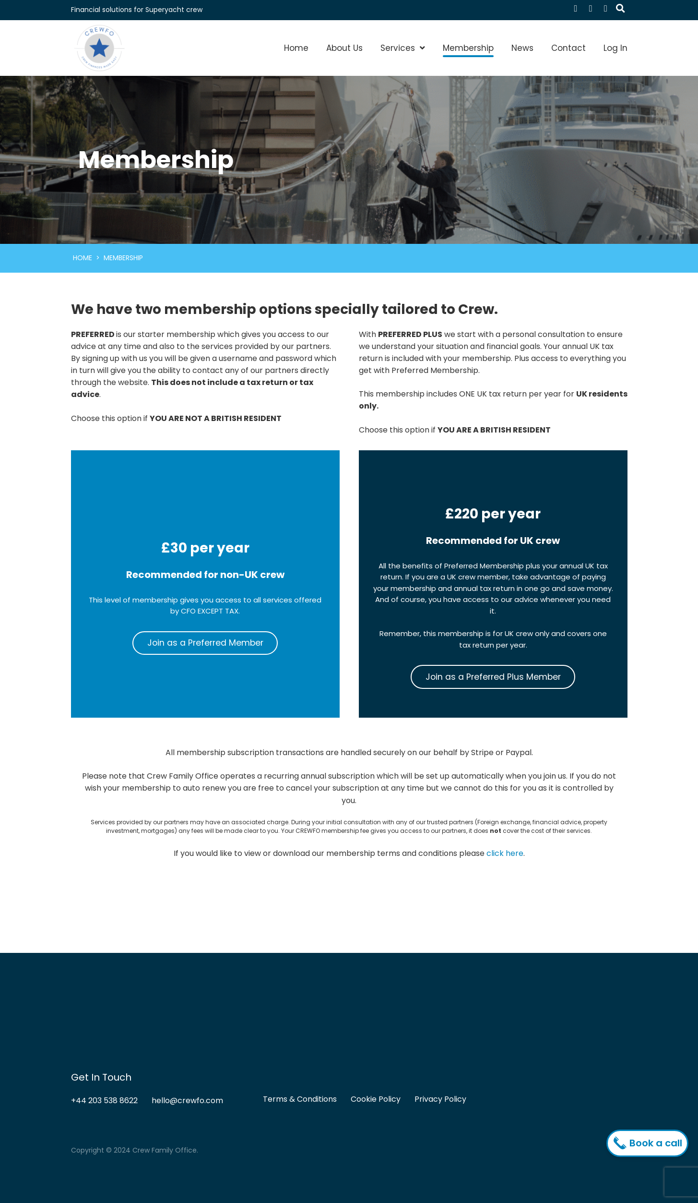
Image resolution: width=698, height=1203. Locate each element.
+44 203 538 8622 (104, 1100)
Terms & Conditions (300, 1099)
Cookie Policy (376, 1099)
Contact (568, 48)
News (522, 48)
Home (296, 48)
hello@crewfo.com (187, 1100)
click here (504, 853)
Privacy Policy (440, 1099)
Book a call (649, 1143)
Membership (468, 48)
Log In (615, 48)
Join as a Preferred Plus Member (493, 677)
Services (397, 48)
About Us (344, 48)
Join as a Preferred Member (205, 643)
